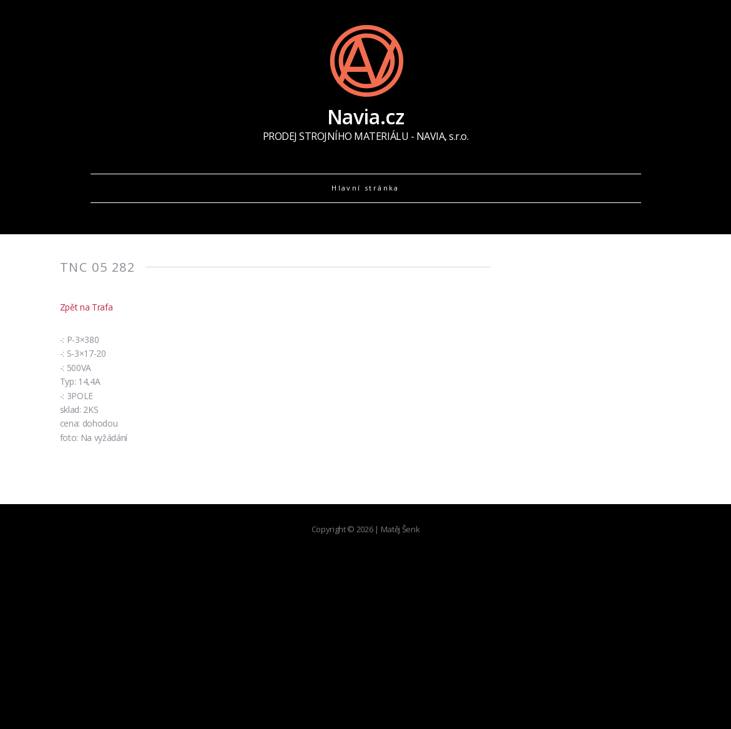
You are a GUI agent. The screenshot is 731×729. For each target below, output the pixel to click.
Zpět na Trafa (86, 307)
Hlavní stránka (365, 187)
